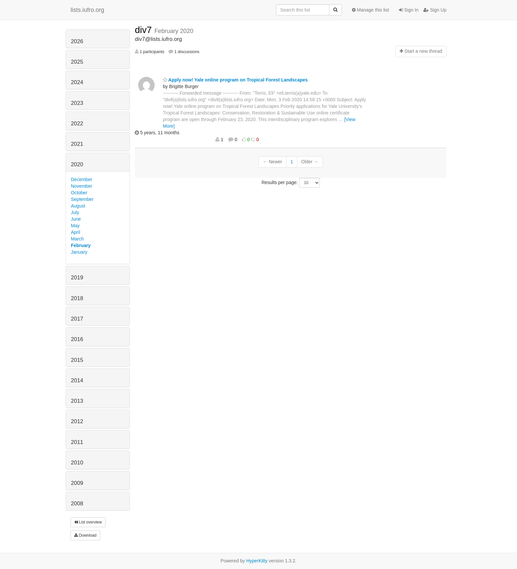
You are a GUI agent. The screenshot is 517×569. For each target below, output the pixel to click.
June (76, 219)
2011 (77, 442)
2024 (77, 82)
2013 (77, 401)
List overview (88, 522)
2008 (77, 503)
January (79, 252)
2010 (77, 462)
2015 (77, 360)
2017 (77, 319)
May (75, 225)
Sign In (408, 10)
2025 (77, 62)
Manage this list (370, 10)
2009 (77, 483)
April (75, 232)
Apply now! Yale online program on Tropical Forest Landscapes (235, 79)
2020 (77, 164)
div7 (144, 30)
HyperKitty (257, 560)
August (78, 205)
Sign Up (434, 10)
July (75, 212)
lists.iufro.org (87, 10)
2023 (77, 103)
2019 (77, 277)
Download (85, 535)
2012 (77, 421)
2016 (77, 339)
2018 (77, 298)
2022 (77, 123)
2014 (77, 380)
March (77, 238)
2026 (77, 41)
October (79, 192)
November (81, 186)
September (82, 199)
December (81, 179)
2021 (77, 144)
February (81, 245)
